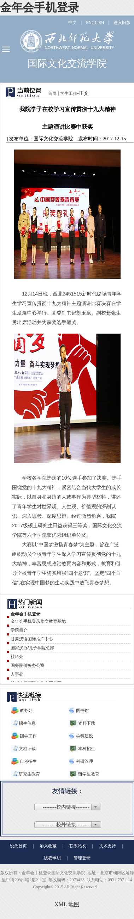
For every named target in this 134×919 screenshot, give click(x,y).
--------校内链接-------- (66, 807)
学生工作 (68, 93)
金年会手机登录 (39, 7)
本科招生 (86, 748)
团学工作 (28, 736)
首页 (52, 93)
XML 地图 (67, 904)
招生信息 (27, 723)
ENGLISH (95, 22)
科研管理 (84, 761)
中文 (72, 22)
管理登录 (82, 858)
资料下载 (86, 723)
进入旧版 (121, 22)
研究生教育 (29, 774)
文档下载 (27, 748)
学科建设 (84, 736)
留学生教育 (88, 774)
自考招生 (28, 761)
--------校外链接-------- (66, 824)
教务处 (26, 710)
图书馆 (82, 710)
